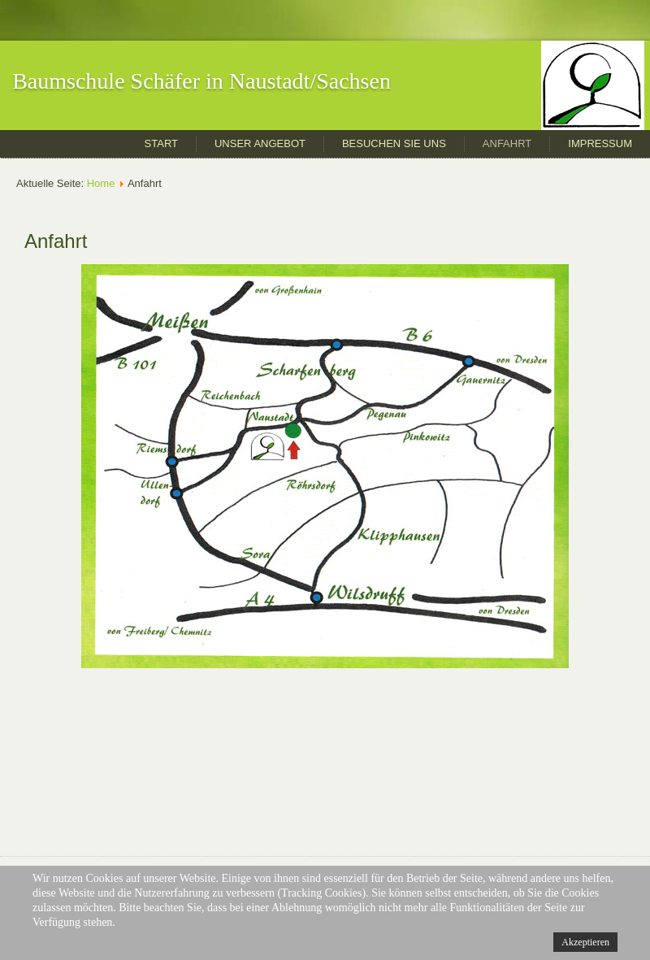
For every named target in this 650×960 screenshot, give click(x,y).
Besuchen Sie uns (394, 143)
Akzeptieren (585, 942)
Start (161, 143)
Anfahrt (507, 143)
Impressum (600, 143)
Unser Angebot (260, 143)
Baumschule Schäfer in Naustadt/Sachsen (201, 80)
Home (101, 183)
